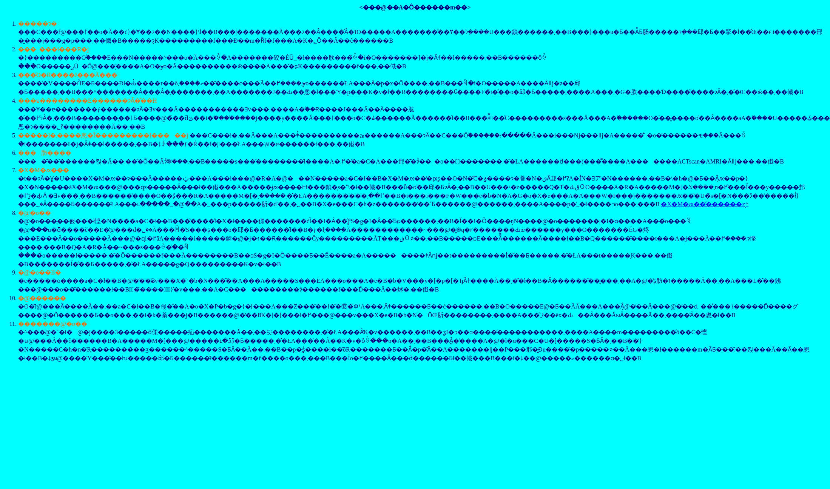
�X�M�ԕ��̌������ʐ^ (704, 204)
